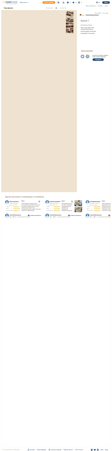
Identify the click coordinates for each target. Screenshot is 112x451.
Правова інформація (41, 449)
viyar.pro (106, 449)
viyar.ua (101, 449)
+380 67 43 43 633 (79, 449)
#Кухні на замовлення (87, 51)
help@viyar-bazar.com (68, 449)
